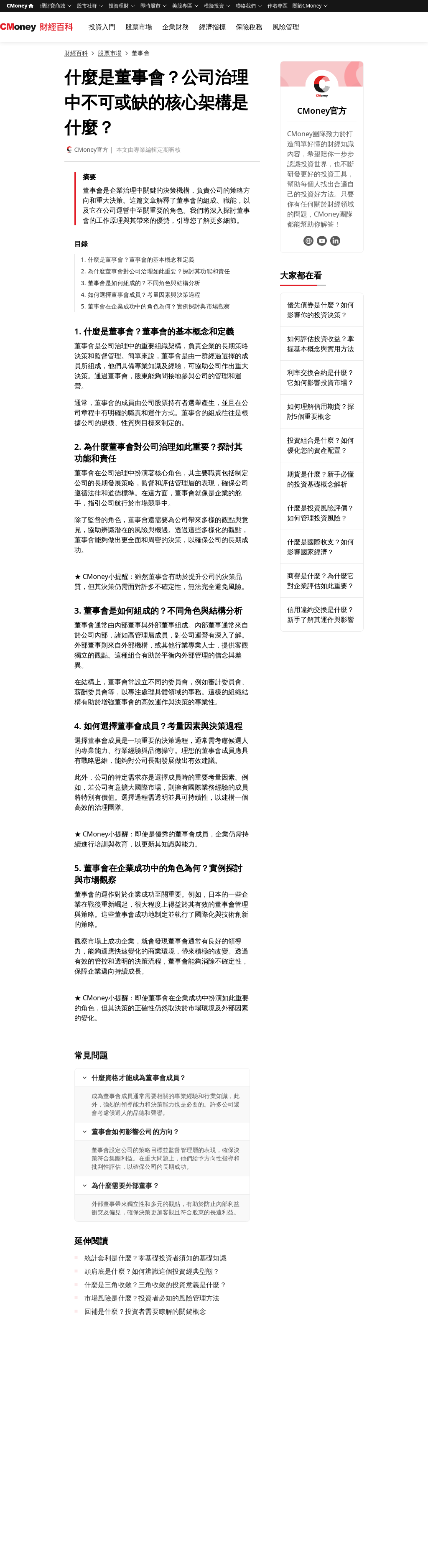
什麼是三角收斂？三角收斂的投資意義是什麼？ (155, 1284)
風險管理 (286, 26)
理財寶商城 (52, 5)
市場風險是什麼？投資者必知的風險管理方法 (152, 1298)
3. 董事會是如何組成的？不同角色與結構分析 (141, 283)
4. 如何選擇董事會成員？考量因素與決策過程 (141, 294)
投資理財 (119, 5)
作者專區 (278, 5)
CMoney (20, 5)
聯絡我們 (246, 5)
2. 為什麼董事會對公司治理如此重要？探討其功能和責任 (155, 271)
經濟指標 (212, 26)
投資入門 (102, 26)
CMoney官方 (86, 150)
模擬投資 (214, 5)
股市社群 (87, 5)
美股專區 (182, 5)
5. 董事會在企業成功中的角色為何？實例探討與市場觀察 (155, 306)
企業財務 (175, 26)
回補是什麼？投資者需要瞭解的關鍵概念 (145, 1311)
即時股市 (150, 5)
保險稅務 (249, 26)
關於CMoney (307, 5)
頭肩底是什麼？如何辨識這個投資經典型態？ (152, 1271)
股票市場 (138, 26)
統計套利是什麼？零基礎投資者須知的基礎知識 (155, 1257)
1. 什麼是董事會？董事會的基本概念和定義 (138, 259)
